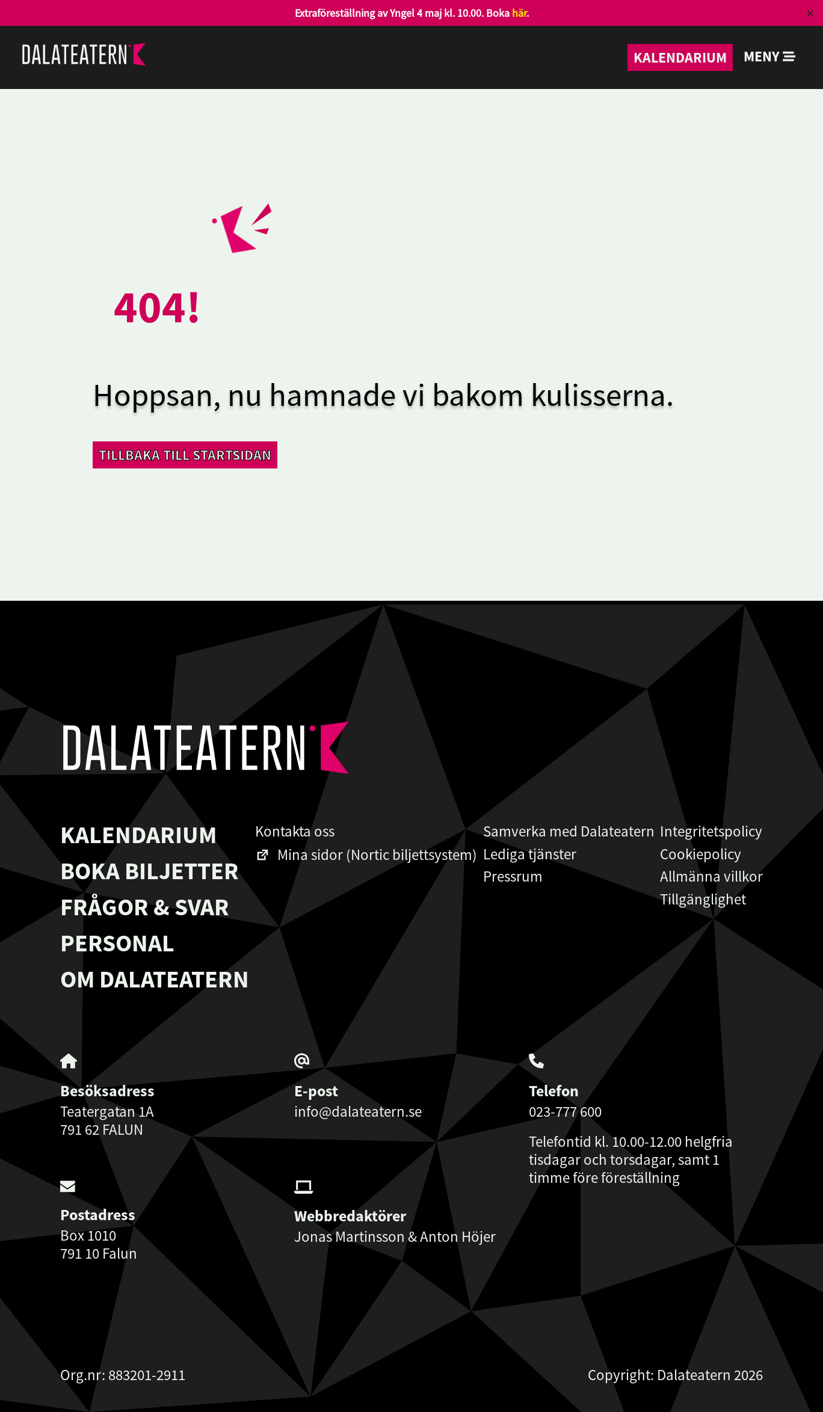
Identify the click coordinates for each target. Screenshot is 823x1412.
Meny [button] (770, 56)
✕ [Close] (810, 13)
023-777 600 (565, 1111)
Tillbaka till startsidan (185, 455)
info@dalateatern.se (358, 1111)
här (519, 13)
